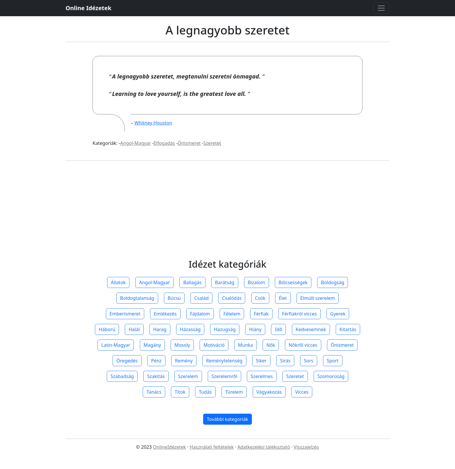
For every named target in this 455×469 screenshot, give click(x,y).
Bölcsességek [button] (293, 282)
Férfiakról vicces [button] (299, 314)
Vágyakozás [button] (269, 392)
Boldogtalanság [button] (137, 298)
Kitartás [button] (348, 329)
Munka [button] (245, 345)
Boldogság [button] (332, 282)
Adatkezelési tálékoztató (263, 447)
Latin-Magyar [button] (115, 345)
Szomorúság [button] (331, 376)
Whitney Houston (153, 123)
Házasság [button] (190, 329)
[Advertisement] (227, 215)
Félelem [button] (232, 314)
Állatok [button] (118, 282)
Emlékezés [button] (165, 314)
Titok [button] (180, 392)
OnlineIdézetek (169, 447)
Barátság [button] (224, 282)
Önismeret (189, 143)
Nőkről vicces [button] (303, 345)
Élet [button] (283, 298)
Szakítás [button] (156, 376)
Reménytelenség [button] (224, 360)
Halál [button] (134, 329)
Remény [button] (184, 360)
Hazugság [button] (225, 329)
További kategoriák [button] (227, 419)
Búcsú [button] (174, 298)
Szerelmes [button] (262, 376)
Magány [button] (152, 345)
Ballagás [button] (192, 282)
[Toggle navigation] (381, 8)
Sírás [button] (285, 360)
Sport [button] (333, 360)
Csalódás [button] (231, 298)
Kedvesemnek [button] (311, 329)
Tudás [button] (205, 392)
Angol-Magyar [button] (154, 282)
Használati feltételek (211, 447)
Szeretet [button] (295, 376)
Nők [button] (270, 345)
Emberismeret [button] (125, 314)
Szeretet (212, 143)
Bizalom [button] (256, 282)
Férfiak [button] (261, 314)
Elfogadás (164, 143)
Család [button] (201, 298)
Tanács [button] (154, 392)
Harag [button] (160, 329)
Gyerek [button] (338, 314)
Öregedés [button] (127, 360)
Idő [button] (278, 329)
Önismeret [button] (342, 345)
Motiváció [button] (214, 345)
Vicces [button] (301, 392)
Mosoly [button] (182, 345)
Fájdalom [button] (200, 314)
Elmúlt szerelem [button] (317, 298)
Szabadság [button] (122, 376)
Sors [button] (308, 360)
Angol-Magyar (135, 143)
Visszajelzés (306, 447)
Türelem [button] (234, 392)
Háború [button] (107, 329)
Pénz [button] (156, 360)
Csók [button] (260, 298)
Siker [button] (261, 360)
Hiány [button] (255, 329)
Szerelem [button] (188, 376)
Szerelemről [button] (224, 376)
